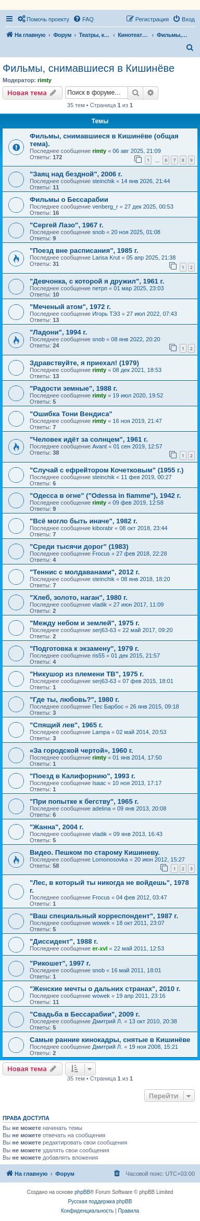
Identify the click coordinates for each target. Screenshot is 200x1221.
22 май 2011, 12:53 (139, 948)
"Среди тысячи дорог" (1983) (79, 546)
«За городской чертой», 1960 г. (81, 750)
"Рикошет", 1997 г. (60, 963)
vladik (99, 604)
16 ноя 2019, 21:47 (137, 421)
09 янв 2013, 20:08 (141, 808)
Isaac (99, 783)
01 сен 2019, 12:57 (137, 446)
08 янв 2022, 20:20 (135, 339)
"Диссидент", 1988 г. (64, 941)
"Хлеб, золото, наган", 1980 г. (79, 597)
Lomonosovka (110, 859)
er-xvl (99, 948)
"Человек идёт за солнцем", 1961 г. (89, 439)
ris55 (98, 655)
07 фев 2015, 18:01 (147, 681)
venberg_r (105, 206)
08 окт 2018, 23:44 (143, 528)
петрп (99, 288)
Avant (99, 446)
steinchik (103, 181)
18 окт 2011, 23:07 (140, 923)
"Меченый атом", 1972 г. (70, 307)
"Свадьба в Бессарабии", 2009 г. (85, 1014)
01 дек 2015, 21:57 (135, 655)
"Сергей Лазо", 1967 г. (67, 225)
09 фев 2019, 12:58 (138, 502)
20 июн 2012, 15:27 (159, 859)
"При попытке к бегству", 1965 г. (84, 801)
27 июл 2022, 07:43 (152, 314)
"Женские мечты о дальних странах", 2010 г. (105, 989)
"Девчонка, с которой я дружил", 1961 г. (97, 281)
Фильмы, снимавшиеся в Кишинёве (88, 68)
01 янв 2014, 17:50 (137, 757)
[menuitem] (43, 19)
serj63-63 (104, 630)
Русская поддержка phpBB (100, 1201)
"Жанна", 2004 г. (56, 827)
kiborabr (102, 528)
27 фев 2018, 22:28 (141, 553)
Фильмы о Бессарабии (69, 199)
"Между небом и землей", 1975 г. (85, 623)
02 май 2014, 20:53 (141, 732)
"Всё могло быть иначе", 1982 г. (84, 521)
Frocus (101, 553)
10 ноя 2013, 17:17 (137, 783)
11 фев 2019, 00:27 (146, 477)
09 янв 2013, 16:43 (138, 834)
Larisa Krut (106, 257)
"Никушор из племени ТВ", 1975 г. (87, 674)
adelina (101, 808)
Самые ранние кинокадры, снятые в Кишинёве (110, 1040)
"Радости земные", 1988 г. (73, 388)
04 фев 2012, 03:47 (141, 897)
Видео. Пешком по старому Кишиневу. (95, 852)
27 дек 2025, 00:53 (148, 206)
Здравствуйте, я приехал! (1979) (84, 363)
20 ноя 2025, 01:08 (135, 232)
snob (98, 232)
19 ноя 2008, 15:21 (153, 1047)
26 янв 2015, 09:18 (154, 706)
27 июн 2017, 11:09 (139, 604)
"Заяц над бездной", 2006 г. (76, 174)
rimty (45, 80)
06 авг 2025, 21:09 (136, 151)
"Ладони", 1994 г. (58, 332)
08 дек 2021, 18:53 (137, 370)
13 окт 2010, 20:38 (153, 1021)
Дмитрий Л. (107, 1021)
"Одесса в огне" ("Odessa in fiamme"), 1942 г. (105, 495)
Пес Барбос (107, 706)
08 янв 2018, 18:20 (145, 579)
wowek (101, 923)
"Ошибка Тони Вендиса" (71, 414)
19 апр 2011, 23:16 (141, 996)
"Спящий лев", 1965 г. (66, 725)
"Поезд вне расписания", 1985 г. (84, 250)
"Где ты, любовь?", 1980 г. (74, 699)
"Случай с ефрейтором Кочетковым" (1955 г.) (106, 470)
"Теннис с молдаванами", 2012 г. (85, 572)
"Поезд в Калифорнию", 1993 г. (82, 776)
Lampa (101, 732)
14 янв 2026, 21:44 (145, 181)
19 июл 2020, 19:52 (138, 395)
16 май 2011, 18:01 (136, 970)
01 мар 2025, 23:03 (139, 288)
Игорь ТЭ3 (106, 314)
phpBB (82, 1192)
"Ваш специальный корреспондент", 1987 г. (104, 916)
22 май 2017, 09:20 (147, 630)
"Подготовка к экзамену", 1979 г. (84, 648)
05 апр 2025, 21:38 (151, 257)
